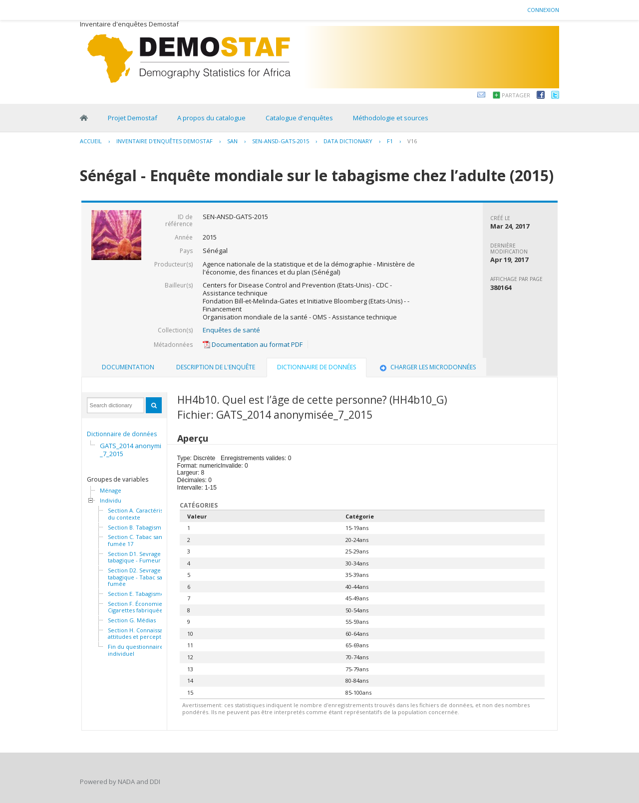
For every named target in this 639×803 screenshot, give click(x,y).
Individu (110, 500)
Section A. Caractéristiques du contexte (143, 514)
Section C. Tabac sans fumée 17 (136, 540)
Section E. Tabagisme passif (144, 593)
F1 (390, 141)
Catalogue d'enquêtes (299, 117)
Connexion (543, 9)
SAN (232, 141)
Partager (516, 95)
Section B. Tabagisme (136, 527)
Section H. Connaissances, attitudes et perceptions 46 (144, 633)
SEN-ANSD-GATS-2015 (280, 141)
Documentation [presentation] (128, 367)
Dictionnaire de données (122, 434)
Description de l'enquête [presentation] (215, 367)
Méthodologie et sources (390, 117)
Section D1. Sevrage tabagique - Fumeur (134, 557)
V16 (412, 141)
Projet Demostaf (132, 117)
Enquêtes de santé (231, 329)
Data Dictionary (347, 141)
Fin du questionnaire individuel (135, 650)
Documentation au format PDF (253, 344)
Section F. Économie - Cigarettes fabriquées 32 (140, 607)
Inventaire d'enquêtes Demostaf (164, 141)
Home (84, 118)
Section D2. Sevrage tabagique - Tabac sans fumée (138, 577)
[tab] (128, 367)
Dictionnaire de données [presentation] (316, 367)
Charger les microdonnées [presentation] (427, 367)
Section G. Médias (132, 620)
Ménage (110, 490)
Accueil (91, 141)
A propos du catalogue (211, 117)
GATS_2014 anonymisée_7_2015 (136, 450)
